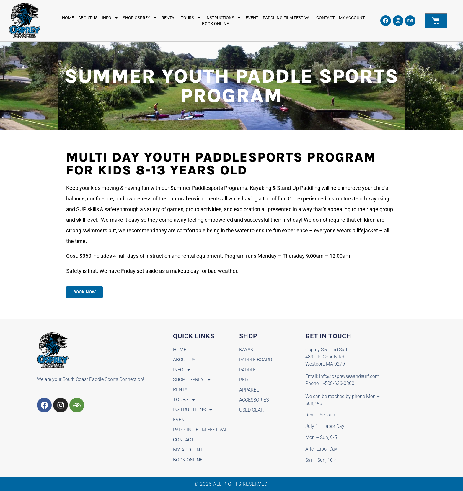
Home (68, 17)
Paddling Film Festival (287, 17)
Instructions (223, 18)
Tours (191, 18)
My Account (352, 17)
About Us (87, 17)
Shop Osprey (140, 18)
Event (252, 17)
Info (110, 18)
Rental (169, 17)
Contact (325, 17)
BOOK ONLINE (215, 23)
